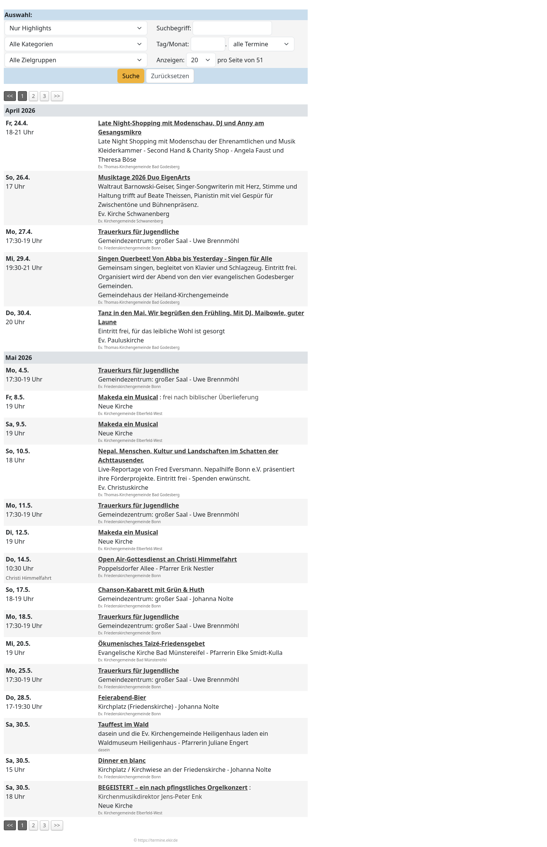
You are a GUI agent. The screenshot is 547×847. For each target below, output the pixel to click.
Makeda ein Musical (128, 397)
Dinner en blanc (121, 760)
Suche (130, 76)
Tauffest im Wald (123, 724)
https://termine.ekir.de (158, 840)
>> (57, 95)
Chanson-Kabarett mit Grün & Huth (151, 589)
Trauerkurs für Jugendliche (138, 231)
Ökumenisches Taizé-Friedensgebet (151, 643)
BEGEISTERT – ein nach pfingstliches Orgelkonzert (173, 787)
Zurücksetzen (170, 76)
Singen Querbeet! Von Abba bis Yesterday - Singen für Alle (185, 258)
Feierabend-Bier (122, 697)
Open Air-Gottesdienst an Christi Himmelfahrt (167, 559)
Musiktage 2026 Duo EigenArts (144, 177)
